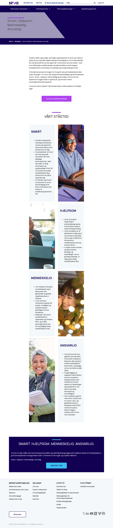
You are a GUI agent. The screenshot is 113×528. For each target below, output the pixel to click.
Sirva (11, 41)
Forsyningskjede (39, 493)
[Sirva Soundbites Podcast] (103, 513)
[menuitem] (22, 9)
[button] (55, 3)
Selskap (18, 41)
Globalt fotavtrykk (87, 486)
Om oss (36, 486)
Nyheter (36, 496)
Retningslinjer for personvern (67, 493)
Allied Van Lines (15, 486)
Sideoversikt (61, 508)
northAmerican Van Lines (18, 489)
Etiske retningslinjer (64, 501)
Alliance (12, 493)
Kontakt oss (61, 486)
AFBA (58, 504)
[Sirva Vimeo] (99, 513)
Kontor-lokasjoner (40, 489)
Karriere (36, 499)
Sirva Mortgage (15, 496)
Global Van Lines (15, 499)
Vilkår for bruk (61, 489)
